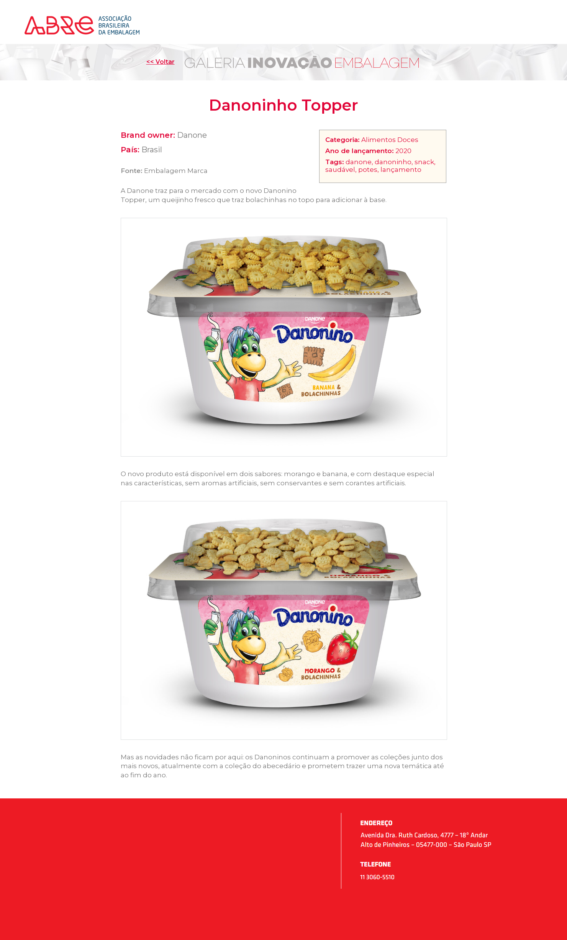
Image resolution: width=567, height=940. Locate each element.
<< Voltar (160, 61)
